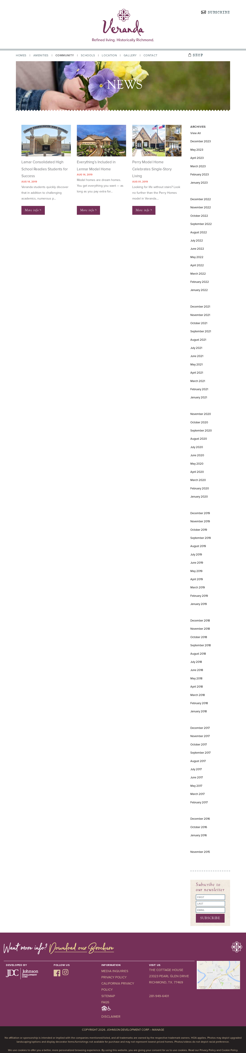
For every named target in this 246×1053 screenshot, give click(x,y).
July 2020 (196, 447)
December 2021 (200, 306)
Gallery (130, 55)
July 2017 (196, 769)
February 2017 (199, 802)
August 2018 (198, 654)
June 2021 (196, 356)
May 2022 (196, 257)
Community (64, 55)
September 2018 (200, 645)
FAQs (105, 1002)
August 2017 (198, 761)
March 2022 (198, 274)
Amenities (41, 55)
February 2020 (199, 488)
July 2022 (196, 240)
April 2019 (196, 579)
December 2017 (200, 728)
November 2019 (200, 521)
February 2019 (199, 596)
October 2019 (198, 530)
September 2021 (200, 331)
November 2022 (200, 207)
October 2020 (199, 422)
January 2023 (199, 182)
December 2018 (200, 620)
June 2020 (197, 455)
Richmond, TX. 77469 (166, 982)
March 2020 (198, 480)
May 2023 (196, 150)
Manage (158, 1030)
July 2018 (196, 662)
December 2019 (200, 513)
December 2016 (200, 819)
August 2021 (198, 340)
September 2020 (201, 430)
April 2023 (197, 158)
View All (195, 133)
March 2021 (197, 381)
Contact (150, 55)
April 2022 (197, 265)
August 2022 (198, 232)
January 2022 (199, 290)
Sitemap (108, 996)
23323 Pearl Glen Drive (169, 976)
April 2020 (197, 472)
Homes (21, 55)
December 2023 (200, 141)
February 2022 (199, 282)
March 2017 (197, 794)
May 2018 (196, 678)
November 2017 (200, 736)
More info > (33, 210)
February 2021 (199, 389)
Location (109, 55)
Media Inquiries (114, 971)
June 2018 (196, 670)
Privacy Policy (114, 977)
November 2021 (200, 315)
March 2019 (197, 587)
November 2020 (200, 414)
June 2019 (196, 563)
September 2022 (201, 224)
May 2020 (196, 464)
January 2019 (198, 604)
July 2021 (196, 348)
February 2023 (199, 174)
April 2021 (196, 372)
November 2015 (200, 852)
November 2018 (200, 629)
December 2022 (200, 199)
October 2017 (198, 744)
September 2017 (200, 753)
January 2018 (198, 711)
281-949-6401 (159, 996)
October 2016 (198, 827)
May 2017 (196, 786)
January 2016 (198, 835)
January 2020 (199, 496)
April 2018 (196, 686)
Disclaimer (110, 1017)
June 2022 (197, 249)
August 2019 (198, 546)
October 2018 (198, 637)
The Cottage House (166, 970)
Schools (88, 55)
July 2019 (196, 554)
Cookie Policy (229, 1050)
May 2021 (196, 364)
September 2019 (200, 538)
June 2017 (196, 777)
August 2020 (198, 439)
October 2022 (199, 216)
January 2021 (198, 397)
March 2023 (198, 166)
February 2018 (199, 703)
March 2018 (197, 695)
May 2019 (196, 571)
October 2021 (198, 323)
